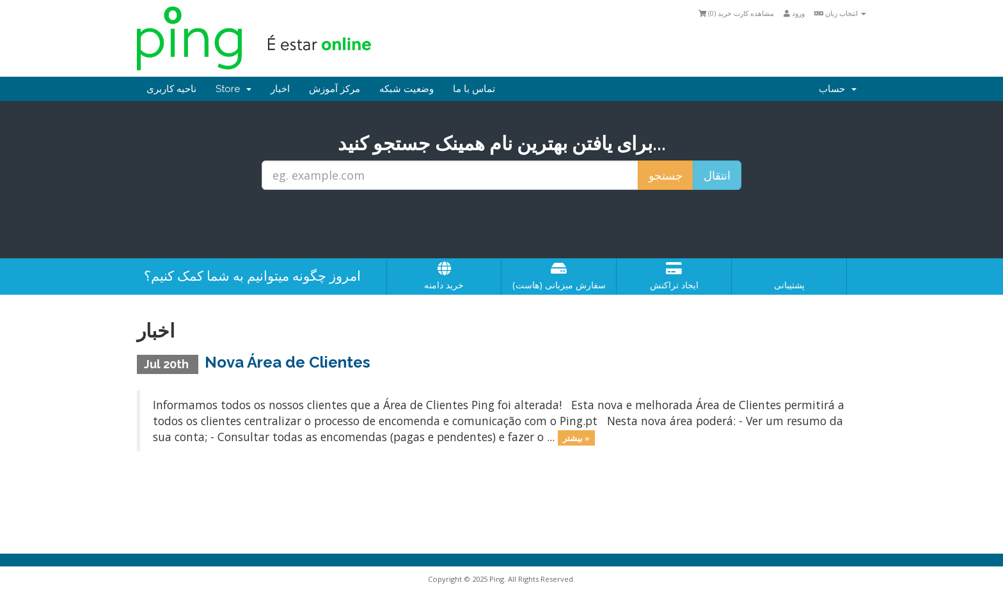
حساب (838, 89)
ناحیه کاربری (171, 89)
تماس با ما (474, 89)
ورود (794, 13)
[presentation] (501, 224)
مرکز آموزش (334, 89)
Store (233, 89)
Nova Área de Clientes (287, 362)
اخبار (280, 89)
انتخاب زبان (840, 13)
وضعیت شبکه (406, 89)
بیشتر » (576, 438)
